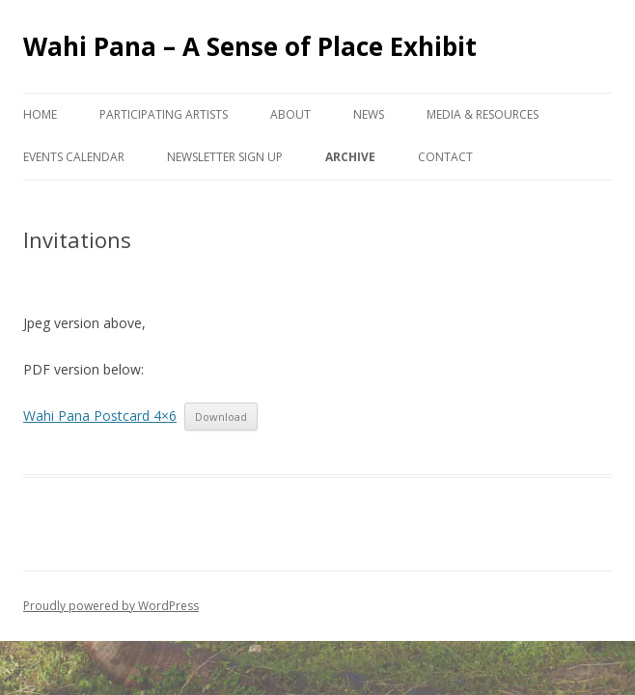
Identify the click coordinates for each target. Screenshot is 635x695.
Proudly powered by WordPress (111, 606)
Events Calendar (73, 157)
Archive (350, 157)
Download (221, 416)
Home (40, 114)
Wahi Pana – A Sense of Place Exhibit (250, 46)
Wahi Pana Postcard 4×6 (100, 415)
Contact (445, 157)
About (290, 114)
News (368, 114)
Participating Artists (163, 114)
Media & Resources (482, 114)
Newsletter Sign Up (225, 157)
